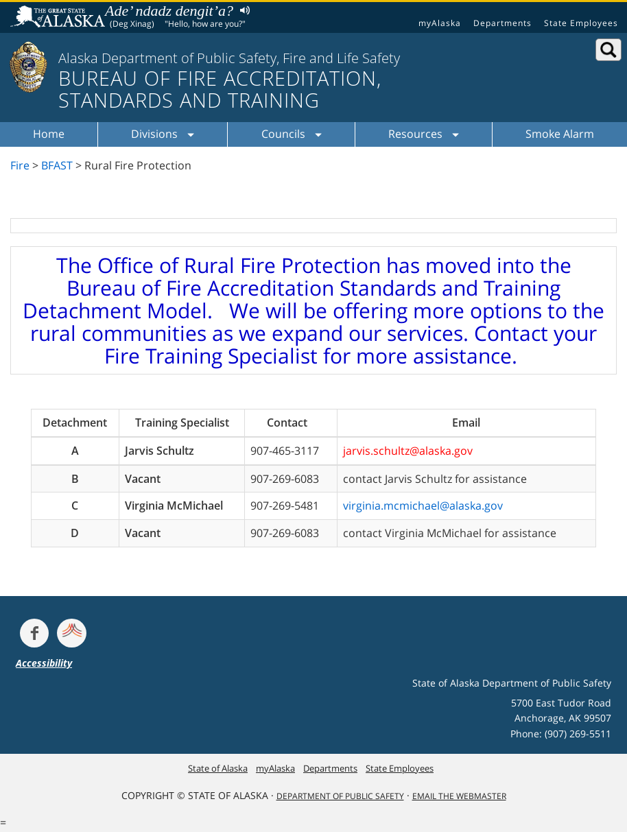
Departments (502, 23)
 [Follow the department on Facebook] (34, 633)
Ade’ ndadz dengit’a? (169, 10)
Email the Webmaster (459, 796)
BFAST (57, 165)
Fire (19, 165)
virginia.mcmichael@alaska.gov (423, 505)
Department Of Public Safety (340, 796)
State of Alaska (59, 17)
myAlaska (439, 23)
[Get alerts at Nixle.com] (71, 633)
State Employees (581, 23)
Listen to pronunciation (241, 10)
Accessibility (44, 662)
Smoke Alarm (559, 133)
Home (48, 133)
